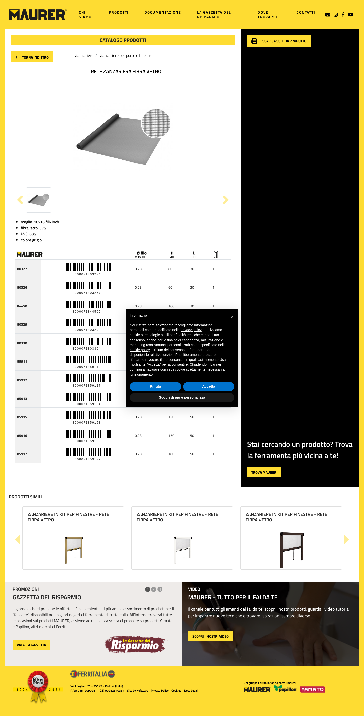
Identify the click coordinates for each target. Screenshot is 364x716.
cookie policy (140, 350)
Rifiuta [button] (155, 386)
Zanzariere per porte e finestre (126, 55)
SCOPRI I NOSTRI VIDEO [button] (210, 636)
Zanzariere (84, 55)
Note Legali (191, 690)
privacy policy (191, 330)
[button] (32, 56)
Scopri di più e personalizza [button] (182, 397)
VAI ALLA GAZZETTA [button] (31, 644)
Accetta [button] (208, 386)
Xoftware (142, 690)
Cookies (176, 690)
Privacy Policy (160, 690)
